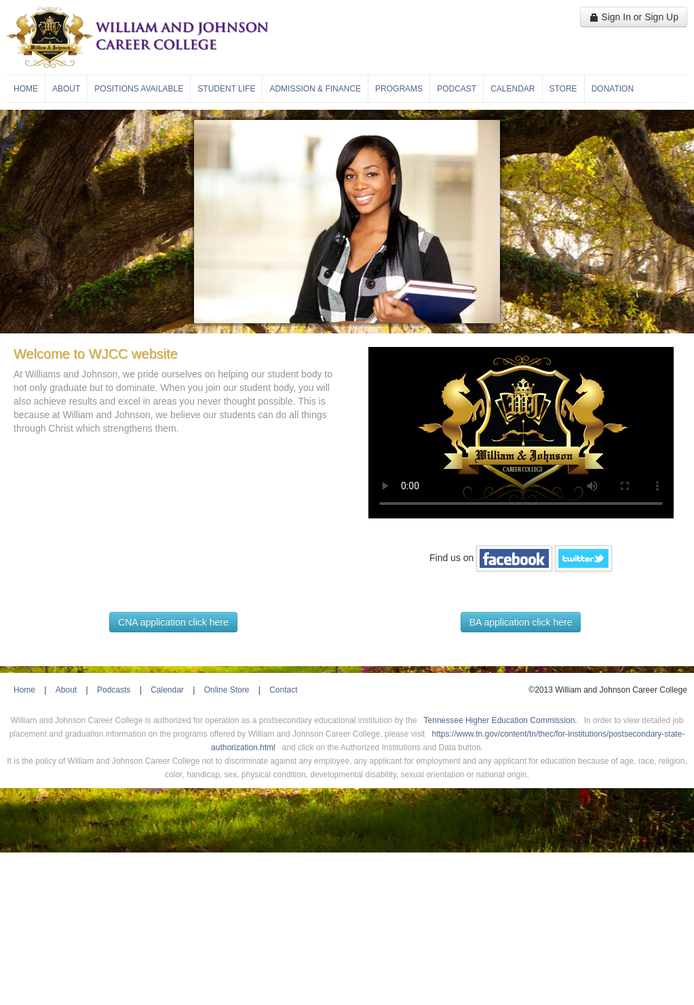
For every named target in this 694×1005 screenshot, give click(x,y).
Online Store (227, 690)
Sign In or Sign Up (633, 17)
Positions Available (138, 89)
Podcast (456, 89)
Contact (283, 690)
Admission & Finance (315, 89)
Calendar (512, 89)
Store (563, 89)
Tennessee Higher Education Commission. (500, 720)
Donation (613, 89)
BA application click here (521, 622)
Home (26, 89)
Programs (399, 89)
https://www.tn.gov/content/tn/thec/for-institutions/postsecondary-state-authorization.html (448, 740)
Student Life (226, 89)
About (66, 89)
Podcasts (113, 690)
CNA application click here (173, 622)
